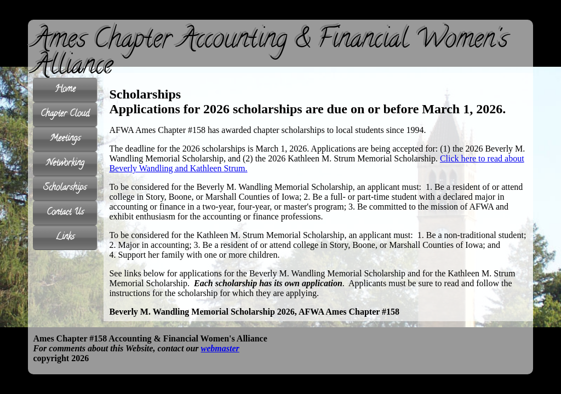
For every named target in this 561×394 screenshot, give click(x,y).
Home (65, 90)
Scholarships (65, 188)
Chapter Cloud (65, 114)
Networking (65, 164)
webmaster (220, 348)
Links (65, 238)
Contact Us (65, 213)
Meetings (65, 139)
